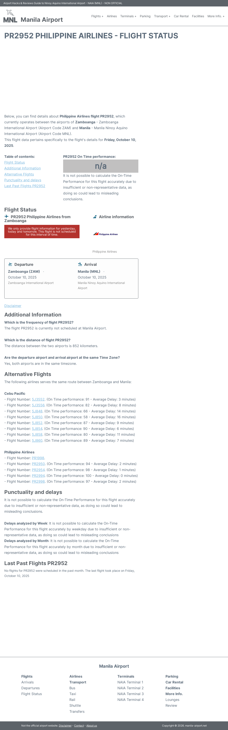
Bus (72, 688)
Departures (30, 688)
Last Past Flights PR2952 (24, 186)
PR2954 (38, 470)
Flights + (97, 16)
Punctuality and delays (22, 180)
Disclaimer (65, 725)
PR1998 (38, 458)
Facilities (198, 16)
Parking (145, 16)
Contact (79, 725)
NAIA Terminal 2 (130, 688)
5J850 (37, 417)
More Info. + (216, 16)
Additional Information (22, 168)
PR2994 (38, 475)
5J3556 (38, 405)
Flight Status (14, 162)
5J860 (37, 440)
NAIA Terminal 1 (130, 682)
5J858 (37, 434)
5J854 (37, 428)
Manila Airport (42, 20)
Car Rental (181, 16)
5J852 (37, 423)
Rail (72, 699)
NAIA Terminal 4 (130, 699)
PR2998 (38, 481)
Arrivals (27, 682)
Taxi (72, 694)
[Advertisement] (114, 79)
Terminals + (128, 16)
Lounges (172, 699)
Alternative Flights (19, 174)
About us (91, 725)
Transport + (162, 16)
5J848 (37, 411)
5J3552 (38, 399)
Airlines (112, 16)
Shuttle (75, 705)
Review (171, 705)
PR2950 (38, 464)
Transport (77, 682)
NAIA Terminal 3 (130, 694)
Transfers (76, 711)
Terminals (125, 676)
